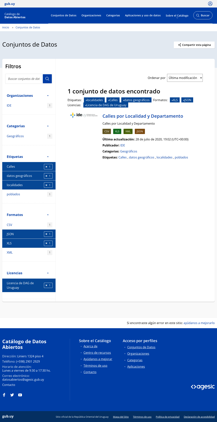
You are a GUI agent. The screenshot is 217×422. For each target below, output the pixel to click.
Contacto (8, 385)
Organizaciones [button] (28, 95)
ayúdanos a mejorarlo (199, 323)
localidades (30, 185)
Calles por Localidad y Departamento (142, 116)
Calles (30, 166)
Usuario (47, 78)
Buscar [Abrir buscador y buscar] (202, 16)
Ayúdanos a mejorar (98, 359)
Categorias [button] (28, 125)
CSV (29, 224)
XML (29, 252)
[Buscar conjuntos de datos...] (29, 78)
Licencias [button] (28, 272)
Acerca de (90, 346)
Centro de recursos (97, 353)
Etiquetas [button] (28, 156)
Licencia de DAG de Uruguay (30, 285)
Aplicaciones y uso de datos (143, 15)
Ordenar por (157, 78)
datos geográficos (30, 176)
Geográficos (29, 136)
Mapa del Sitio (121, 416)
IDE (29, 105)
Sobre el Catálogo (177, 15)
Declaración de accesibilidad (199, 416)
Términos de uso (95, 366)
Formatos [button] (28, 214)
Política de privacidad (167, 416)
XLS (30, 243)
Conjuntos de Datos (63, 15)
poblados (29, 194)
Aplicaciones (136, 366)
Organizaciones (91, 15)
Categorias (113, 15)
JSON (30, 234)
